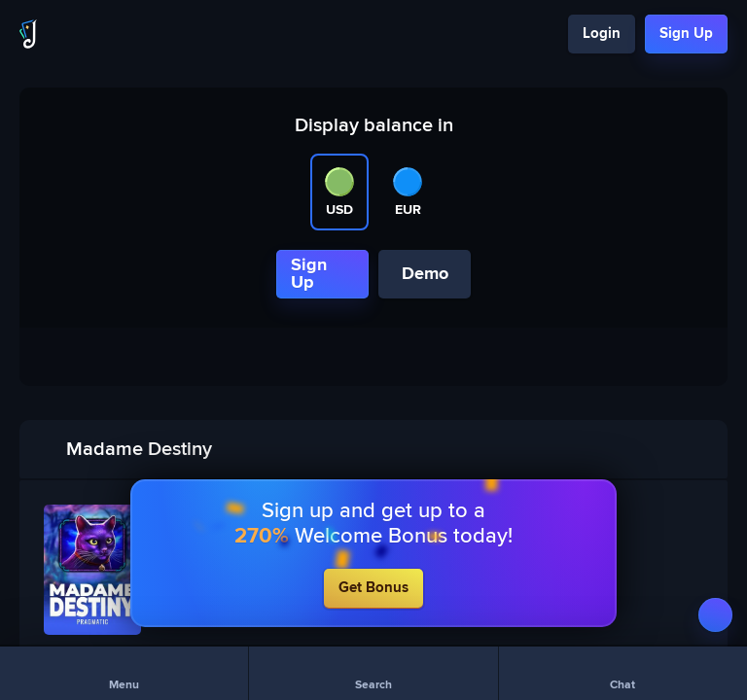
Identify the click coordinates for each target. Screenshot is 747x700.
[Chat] (623, 673)
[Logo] (28, 34)
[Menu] (124, 673)
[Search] (373, 673)
